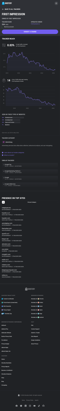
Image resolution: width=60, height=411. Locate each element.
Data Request (34, 336)
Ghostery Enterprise (6, 374)
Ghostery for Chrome (37, 299)
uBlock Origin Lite (5, 351)
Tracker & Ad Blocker (7, 299)
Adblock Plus (4, 329)
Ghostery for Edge (36, 313)
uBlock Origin (4, 347)
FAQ (32, 325)
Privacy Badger (5, 343)
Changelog (4, 385)
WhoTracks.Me (6, 306)
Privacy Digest (6, 310)
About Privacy (34, 343)
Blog (2, 381)
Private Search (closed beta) (9, 302)
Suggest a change (30, 32)
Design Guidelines (35, 340)
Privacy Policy (29, 400)
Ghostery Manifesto (6, 363)
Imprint (36, 400)
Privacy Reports (5, 366)
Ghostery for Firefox (37, 302)
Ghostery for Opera (37, 310)
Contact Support (35, 329)
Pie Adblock (4, 340)
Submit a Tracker (35, 332)
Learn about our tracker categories (13, 152)
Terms (23, 400)
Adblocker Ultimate (6, 332)
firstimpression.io (35, 24)
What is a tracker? (8, 155)
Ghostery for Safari (37, 306)
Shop (2, 377)
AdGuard (3, 325)
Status (3, 359)
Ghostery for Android (37, 317)
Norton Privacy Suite (6, 336)
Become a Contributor (6, 370)
